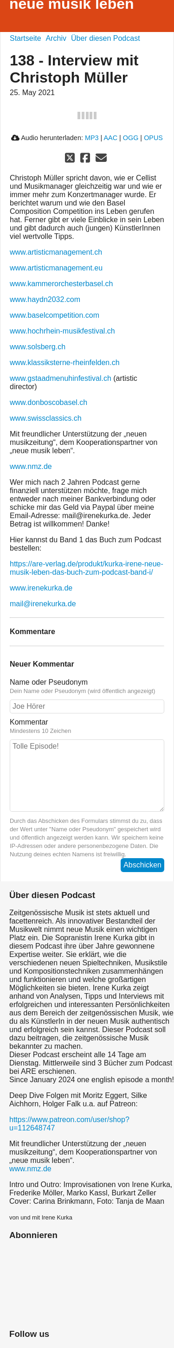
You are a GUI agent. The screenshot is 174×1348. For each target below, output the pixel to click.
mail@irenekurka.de (43, 604)
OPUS (153, 137)
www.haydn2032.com (45, 299)
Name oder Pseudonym (87, 686)
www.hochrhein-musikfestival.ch (62, 331)
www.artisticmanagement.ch (56, 252)
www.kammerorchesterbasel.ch (61, 284)
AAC (110, 137)
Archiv (56, 38)
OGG (131, 137)
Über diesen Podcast (105, 38)
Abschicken (142, 865)
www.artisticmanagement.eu (56, 268)
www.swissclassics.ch (46, 418)
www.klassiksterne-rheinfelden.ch (65, 362)
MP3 (92, 137)
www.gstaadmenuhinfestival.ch (60, 378)
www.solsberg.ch (37, 347)
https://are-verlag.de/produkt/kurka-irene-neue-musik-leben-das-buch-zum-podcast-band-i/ (86, 568)
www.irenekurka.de (41, 588)
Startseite (25, 38)
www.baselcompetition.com (54, 315)
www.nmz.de (31, 466)
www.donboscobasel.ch (48, 402)
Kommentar (87, 726)
